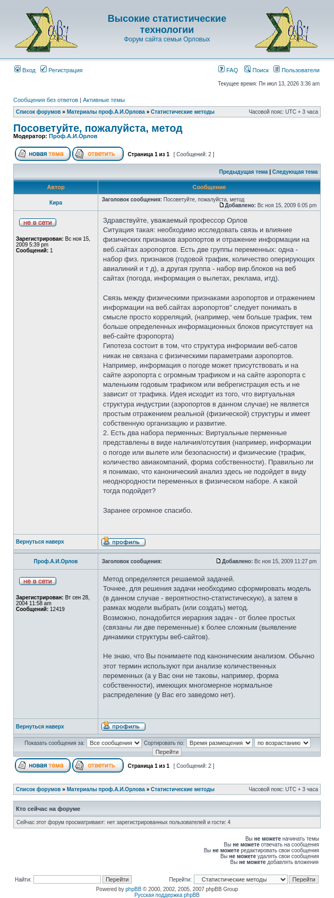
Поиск (256, 70)
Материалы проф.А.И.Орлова (106, 112)
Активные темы (104, 100)
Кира (55, 203)
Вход (25, 70)
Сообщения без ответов (45, 100)
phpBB (133, 889)
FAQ (228, 70)
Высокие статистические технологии (167, 24)
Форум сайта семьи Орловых (167, 39)
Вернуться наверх (40, 542)
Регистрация (61, 70)
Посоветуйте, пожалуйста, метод (98, 128)
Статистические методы (183, 112)
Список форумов (38, 112)
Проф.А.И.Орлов (73, 136)
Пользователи (296, 70)
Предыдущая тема (243, 172)
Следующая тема (295, 172)
